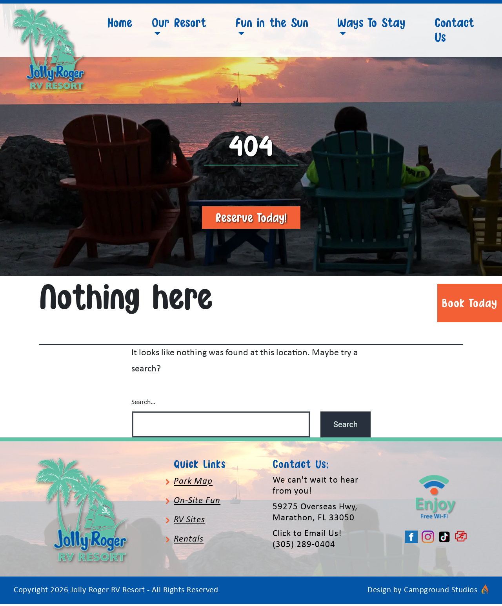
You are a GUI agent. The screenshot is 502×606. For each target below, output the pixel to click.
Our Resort (179, 22)
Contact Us (454, 30)
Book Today (469, 303)
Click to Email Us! (307, 535)
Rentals (189, 541)
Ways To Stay (371, 22)
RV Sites (189, 522)
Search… (143, 404)
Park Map (193, 483)
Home (119, 22)
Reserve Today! (251, 219)
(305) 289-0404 (304, 546)
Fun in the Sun (272, 22)
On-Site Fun (197, 502)
